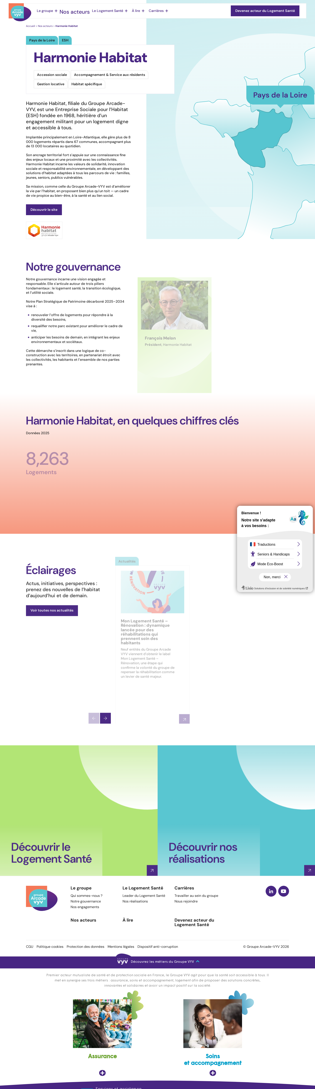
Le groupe (45, 10)
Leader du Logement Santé (144, 895)
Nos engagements (85, 907)
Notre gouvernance (86, 901)
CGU (29, 946)
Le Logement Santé (100, 10)
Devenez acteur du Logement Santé (194, 922)
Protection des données (85, 946)
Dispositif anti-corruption (157, 946)
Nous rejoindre (186, 901)
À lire (129, 10)
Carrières (149, 10)
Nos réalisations (135, 901)
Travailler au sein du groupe (196, 895)
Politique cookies (50, 946)
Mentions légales (121, 946)
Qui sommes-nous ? (86, 895)
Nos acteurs (72, 10)
